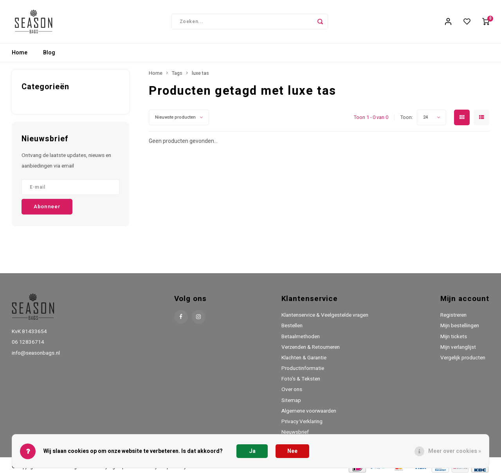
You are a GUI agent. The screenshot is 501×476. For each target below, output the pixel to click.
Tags (177, 73)
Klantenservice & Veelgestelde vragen (324, 315)
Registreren (453, 315)
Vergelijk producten (462, 358)
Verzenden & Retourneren (310, 347)
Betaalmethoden (300, 337)
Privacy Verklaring (302, 422)
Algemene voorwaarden (308, 411)
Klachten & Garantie (303, 358)
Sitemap (291, 400)
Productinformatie (302, 368)
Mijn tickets (453, 337)
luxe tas (200, 73)
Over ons (291, 389)
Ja (252, 451)
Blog (49, 53)
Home (19, 53)
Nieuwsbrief (295, 432)
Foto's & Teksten (300, 379)
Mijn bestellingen (459, 326)
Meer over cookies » (454, 451)
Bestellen (292, 326)
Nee (292, 451)
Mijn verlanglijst (458, 347)
